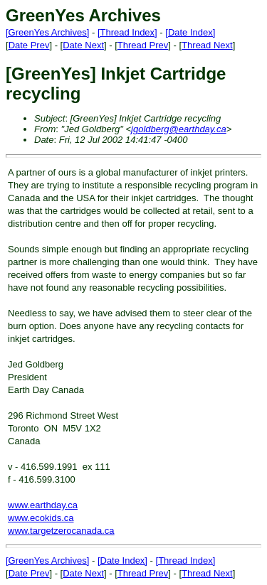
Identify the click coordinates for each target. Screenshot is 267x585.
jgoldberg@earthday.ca (178, 129)
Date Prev (29, 45)
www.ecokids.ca (40, 517)
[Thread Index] (127, 32)
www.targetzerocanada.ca (61, 530)
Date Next (83, 45)
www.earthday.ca (43, 505)
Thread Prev (143, 45)
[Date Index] (190, 32)
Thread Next (207, 45)
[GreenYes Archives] (47, 32)
